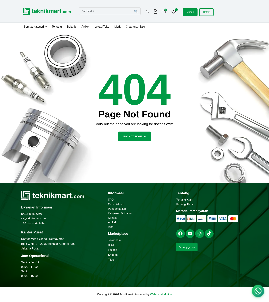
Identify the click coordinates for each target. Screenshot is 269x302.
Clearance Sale (135, 26)
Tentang (57, 26)
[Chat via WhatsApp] (258, 291)
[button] (35, 27)
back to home (134, 136)
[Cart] (163, 12)
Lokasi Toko (101, 26)
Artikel (85, 26)
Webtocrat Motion (161, 294)
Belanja (71, 26)
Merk (117, 26)
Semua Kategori (35, 26)
